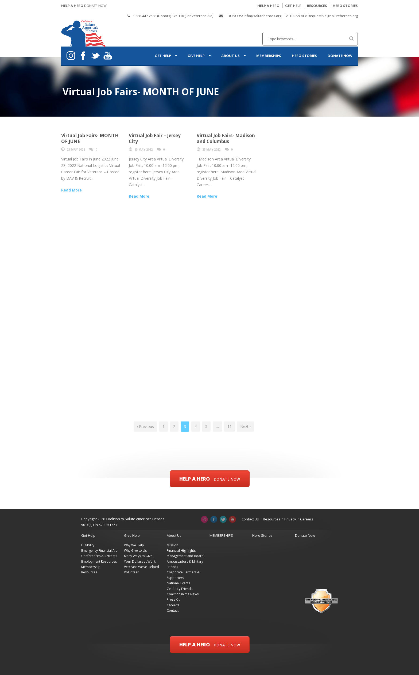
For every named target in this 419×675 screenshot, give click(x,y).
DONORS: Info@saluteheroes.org (254, 15)
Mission (172, 545)
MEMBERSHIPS (268, 55)
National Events (178, 583)
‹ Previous (145, 426)
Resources (271, 519)
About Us (230, 55)
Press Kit (173, 599)
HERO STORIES (345, 5)
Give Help (196, 55)
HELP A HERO (268, 5)
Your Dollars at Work (140, 561)
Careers (306, 519)
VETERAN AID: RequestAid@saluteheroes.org (322, 15)
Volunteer (131, 572)
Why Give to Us (135, 550)
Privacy (290, 519)
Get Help (163, 55)
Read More (71, 190)
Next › (245, 426)
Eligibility (87, 545)
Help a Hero (209, 478)
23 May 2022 (76, 149)
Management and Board (185, 556)
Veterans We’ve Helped (141, 567)
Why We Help (134, 545)
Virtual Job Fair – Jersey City (155, 138)
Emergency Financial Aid (99, 550)
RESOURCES (317, 5)
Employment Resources (99, 561)
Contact (173, 610)
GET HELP (293, 5)
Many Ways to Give (138, 556)
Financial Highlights (181, 550)
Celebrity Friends (179, 588)
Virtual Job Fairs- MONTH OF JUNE (90, 138)
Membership (90, 567)
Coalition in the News (183, 594)
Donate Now (340, 55)
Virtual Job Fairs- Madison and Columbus (226, 138)
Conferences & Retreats (99, 556)
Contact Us (250, 519)
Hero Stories (304, 55)
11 (229, 426)
